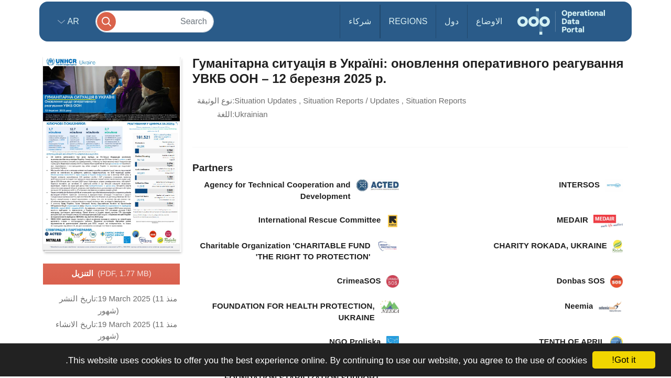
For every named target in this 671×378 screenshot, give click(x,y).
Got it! (623, 360)
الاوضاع (489, 21)
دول (452, 21)
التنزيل (111, 274)
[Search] (154, 21)
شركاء (360, 21)
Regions (408, 21)
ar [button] (72, 21)
